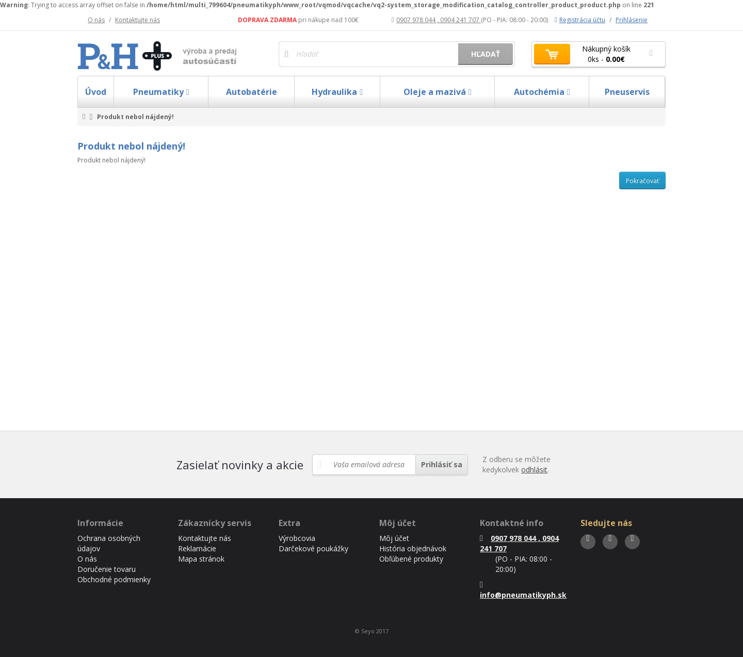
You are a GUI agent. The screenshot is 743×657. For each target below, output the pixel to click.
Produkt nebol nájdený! (135, 116)
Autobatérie (251, 91)
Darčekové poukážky (313, 548)
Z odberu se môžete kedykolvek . (516, 464)
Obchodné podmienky (114, 579)
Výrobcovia (297, 538)
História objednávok (412, 548)
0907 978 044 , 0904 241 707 (436, 19)
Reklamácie (197, 548)
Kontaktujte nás (137, 19)
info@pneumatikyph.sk (523, 590)
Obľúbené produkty (411, 559)
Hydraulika (337, 91)
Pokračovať (642, 180)
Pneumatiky (161, 91)
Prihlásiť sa (441, 464)
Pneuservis (627, 91)
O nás (96, 19)
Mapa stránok (201, 559)
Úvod (95, 91)
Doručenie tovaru (106, 569)
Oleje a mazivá (437, 91)
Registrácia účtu (580, 19)
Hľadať (485, 54)
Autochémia (542, 91)
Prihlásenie (632, 19)
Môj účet (394, 538)
